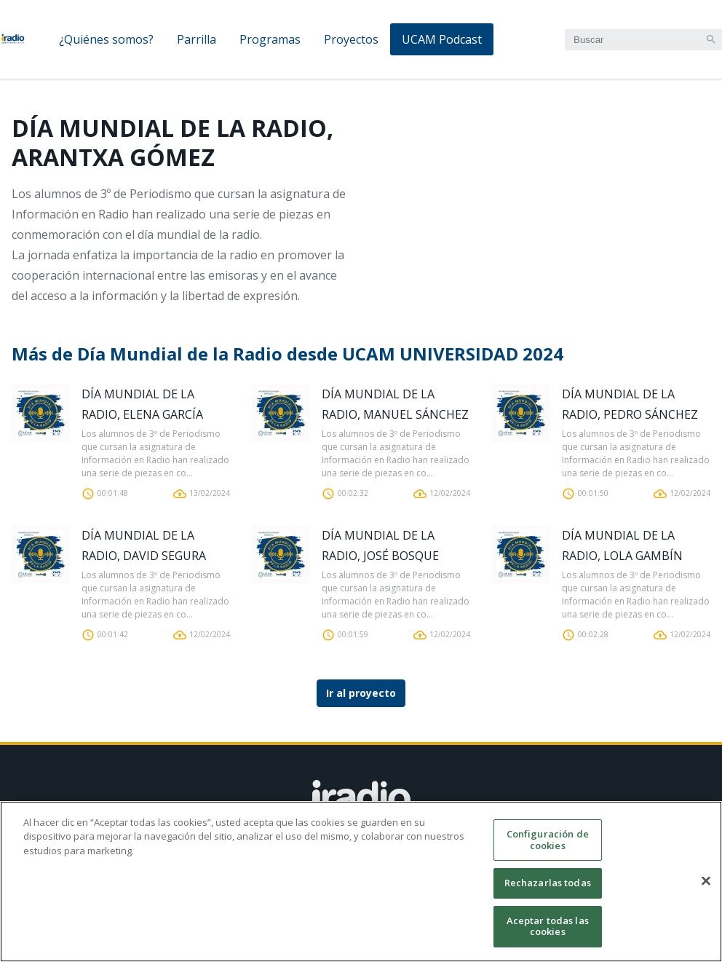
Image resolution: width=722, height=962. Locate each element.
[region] (361, 881)
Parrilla (196, 39)
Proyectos (351, 39)
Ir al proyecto (361, 693)
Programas (270, 39)
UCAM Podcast (442, 39)
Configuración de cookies (548, 839)
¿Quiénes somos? (106, 39)
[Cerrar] (706, 881)
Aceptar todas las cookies (548, 926)
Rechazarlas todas (547, 882)
